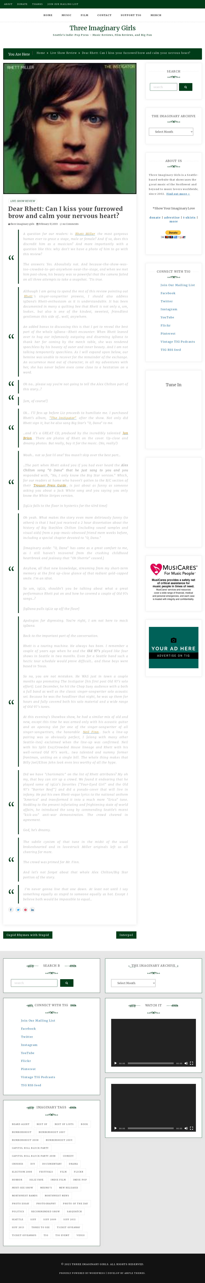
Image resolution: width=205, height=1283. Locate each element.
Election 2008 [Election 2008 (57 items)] (22, 1172)
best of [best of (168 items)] (42, 1124)
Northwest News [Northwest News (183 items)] (57, 1195)
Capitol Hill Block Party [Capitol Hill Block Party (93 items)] (30, 1148)
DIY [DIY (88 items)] (32, 1164)
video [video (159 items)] (81, 1235)
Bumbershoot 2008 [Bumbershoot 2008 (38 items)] (25, 1140)
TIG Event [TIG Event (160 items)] (62, 1235)
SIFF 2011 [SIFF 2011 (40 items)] (70, 1219)
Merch (156, 15)
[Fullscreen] (191, 1063)
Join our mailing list (63, 4)
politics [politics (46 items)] (18, 1211)
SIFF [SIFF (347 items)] (33, 1219)
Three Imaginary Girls (103, 28)
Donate (22, 4)
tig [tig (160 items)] (46, 1235)
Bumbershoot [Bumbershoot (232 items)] (22, 1132)
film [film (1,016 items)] (63, 1172)
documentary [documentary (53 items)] (52, 1164)
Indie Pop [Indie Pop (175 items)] (80, 1179)
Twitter (167, 301)
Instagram (169, 309)
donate (155, 217)
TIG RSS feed (171, 349)
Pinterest (168, 333)
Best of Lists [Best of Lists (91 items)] (64, 1124)
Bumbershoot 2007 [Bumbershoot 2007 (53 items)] (52, 1132)
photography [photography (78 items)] (46, 1203)
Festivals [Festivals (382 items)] (46, 1172)
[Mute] (186, 1063)
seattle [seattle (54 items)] (17, 1219)
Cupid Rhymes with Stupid (28, 935)
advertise (172, 217)
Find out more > (178, 193)
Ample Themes (134, 1273)
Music (67, 15)
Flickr (166, 325)
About (8, 4)
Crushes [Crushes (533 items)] (17, 1164)
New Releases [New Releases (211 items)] (68, 1187)
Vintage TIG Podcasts (178, 341)
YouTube (167, 317)
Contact (104, 15)
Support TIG (131, 15)
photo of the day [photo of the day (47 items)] (75, 1203)
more (173, 221)
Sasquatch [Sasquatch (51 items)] (74, 1211)
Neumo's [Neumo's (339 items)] (46, 1187)
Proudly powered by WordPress (82, 1273)
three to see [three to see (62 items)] (40, 1227)
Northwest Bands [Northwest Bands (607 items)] (25, 1195)
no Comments (69, 224)
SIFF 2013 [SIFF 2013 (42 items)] (18, 1227)
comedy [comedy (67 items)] (68, 1156)
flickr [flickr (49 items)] (78, 1172)
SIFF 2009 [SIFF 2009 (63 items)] (49, 1219)
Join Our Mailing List (178, 285)
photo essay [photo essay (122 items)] (20, 1203)
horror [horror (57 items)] (17, 1179)
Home (48, 15)
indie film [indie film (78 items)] (58, 1179)
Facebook (168, 293)
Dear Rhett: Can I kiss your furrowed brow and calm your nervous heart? (65, 212)
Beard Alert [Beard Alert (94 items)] (21, 1124)
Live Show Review (22, 201)
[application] (153, 1043)
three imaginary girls (22, 224)
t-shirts (189, 217)
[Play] (115, 1063)
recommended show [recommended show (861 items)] (45, 1211)
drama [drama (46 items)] (73, 1164)
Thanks (37, 4)
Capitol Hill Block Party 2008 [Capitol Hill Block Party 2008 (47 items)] (34, 1156)
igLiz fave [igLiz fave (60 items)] (36, 1179)
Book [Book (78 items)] (84, 1124)
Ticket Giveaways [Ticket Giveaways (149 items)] (24, 1235)
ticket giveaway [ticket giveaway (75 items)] (68, 1227)
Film (84, 15)
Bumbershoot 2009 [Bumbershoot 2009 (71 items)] (59, 1140)
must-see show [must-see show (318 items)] (22, 1187)
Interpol (126, 935)
